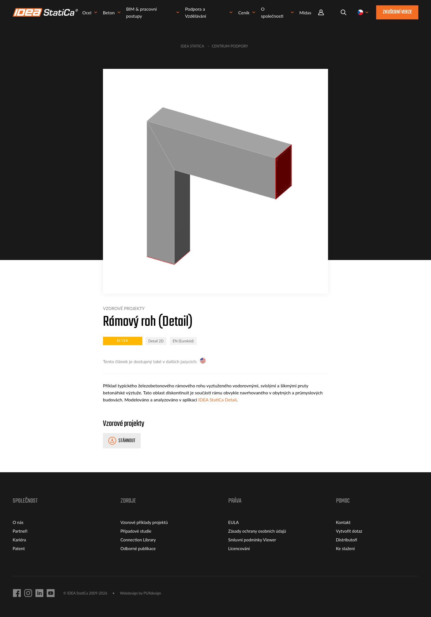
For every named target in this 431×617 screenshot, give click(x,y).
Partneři (20, 531)
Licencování (239, 548)
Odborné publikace (138, 548)
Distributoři (346, 539)
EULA (233, 522)
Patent (19, 548)
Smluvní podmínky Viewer (252, 539)
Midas (305, 12)
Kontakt (343, 522)
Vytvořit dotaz (349, 531)
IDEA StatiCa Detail (217, 399)
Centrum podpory (230, 46)
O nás (18, 522)
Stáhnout (126, 441)
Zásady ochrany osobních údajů (257, 531)
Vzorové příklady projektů (144, 522)
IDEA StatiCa (192, 46)
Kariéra (19, 539)
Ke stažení (345, 548)
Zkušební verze (397, 12)
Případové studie (135, 531)
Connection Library (138, 539)
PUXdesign (152, 593)
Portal (321, 12)
